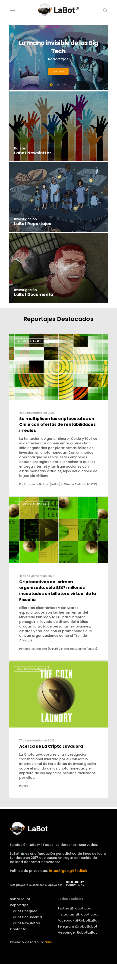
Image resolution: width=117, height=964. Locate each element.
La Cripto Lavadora (31, 341)
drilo (48, 942)
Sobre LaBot (20, 899)
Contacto (18, 929)
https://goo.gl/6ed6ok (68, 870)
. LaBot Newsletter (25, 923)
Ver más (58, 71)
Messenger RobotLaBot (77, 932)
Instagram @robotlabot (78, 914)
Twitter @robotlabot (75, 908)
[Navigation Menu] (12, 10)
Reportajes (19, 905)
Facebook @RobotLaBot (78, 920)
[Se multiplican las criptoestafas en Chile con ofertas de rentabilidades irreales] (58, 415)
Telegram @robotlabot (77, 926)
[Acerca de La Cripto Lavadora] (58, 729)
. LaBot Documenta (26, 917)
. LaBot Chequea (24, 911)
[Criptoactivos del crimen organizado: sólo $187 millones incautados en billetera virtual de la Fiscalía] (58, 578)
